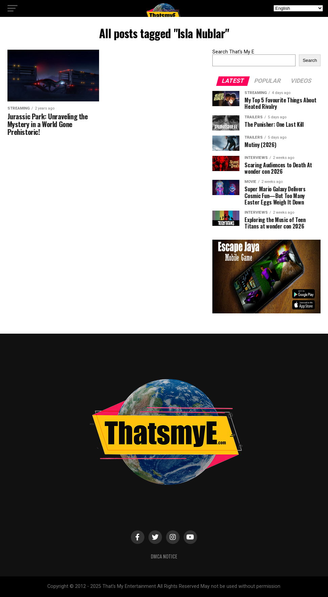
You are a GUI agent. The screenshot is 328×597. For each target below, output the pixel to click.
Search (310, 60)
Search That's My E (233, 52)
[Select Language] (298, 8)
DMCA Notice (164, 556)
